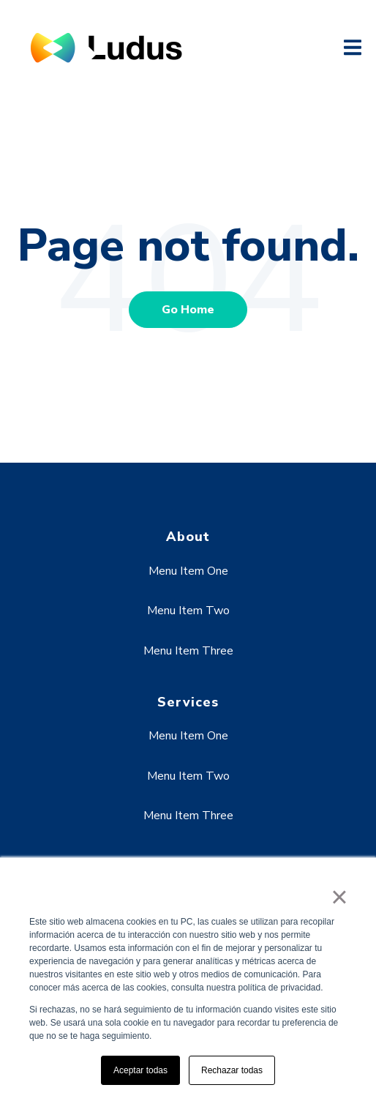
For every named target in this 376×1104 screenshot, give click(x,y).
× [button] (339, 897)
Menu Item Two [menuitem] (188, 611)
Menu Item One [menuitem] (188, 571)
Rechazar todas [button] (232, 1070)
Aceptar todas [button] (140, 1070)
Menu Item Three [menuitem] (188, 651)
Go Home (188, 310)
